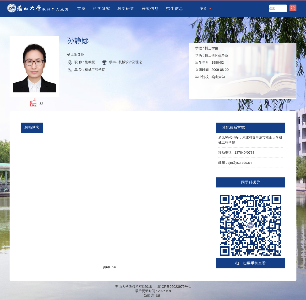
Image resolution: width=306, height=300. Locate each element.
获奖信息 (150, 8)
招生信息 (174, 8)
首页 (81, 8)
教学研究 (126, 8)
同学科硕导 (250, 182)
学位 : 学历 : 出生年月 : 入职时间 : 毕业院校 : (212, 62)
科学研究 (101, 8)
